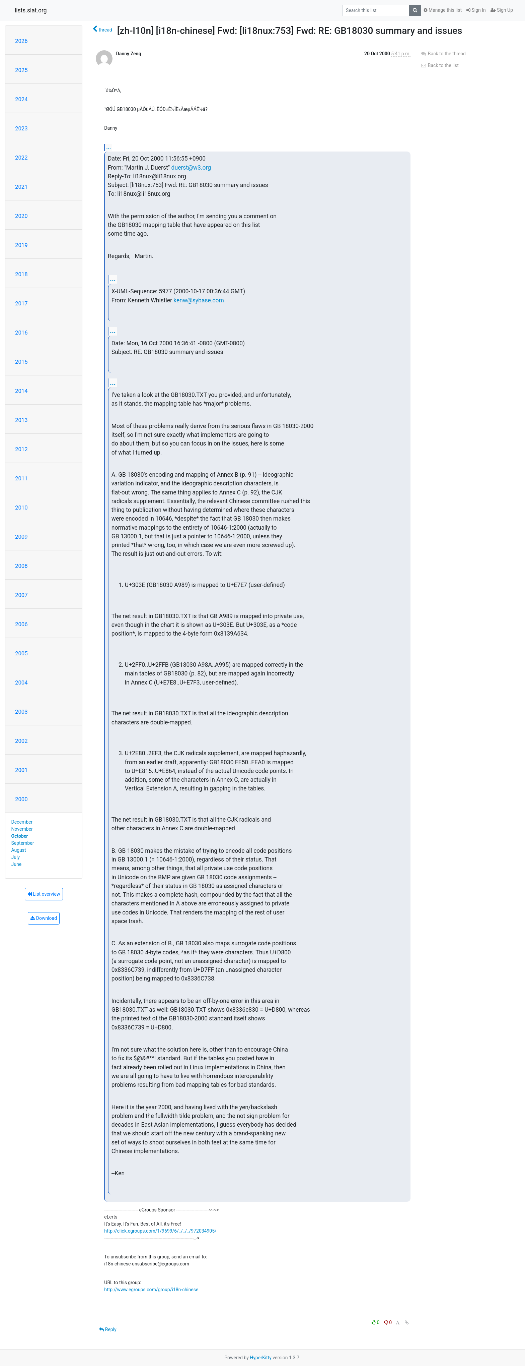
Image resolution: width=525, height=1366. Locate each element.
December (22, 822)
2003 (21, 711)
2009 (21, 536)
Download (43, 918)
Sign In (476, 10)
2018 (21, 274)
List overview (43, 894)
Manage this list (443, 10)
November (22, 829)
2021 (21, 186)
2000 (21, 799)
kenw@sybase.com (198, 300)
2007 (21, 595)
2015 (21, 361)
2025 (21, 70)
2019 (21, 245)
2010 (21, 507)
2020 (21, 216)
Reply (107, 1329)
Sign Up (502, 10)
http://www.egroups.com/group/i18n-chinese (151, 1289)
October (19, 836)
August (18, 850)
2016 (21, 332)
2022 (21, 157)
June (16, 864)
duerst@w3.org (191, 167)
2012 (21, 449)
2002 (21, 740)
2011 (21, 478)
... (108, 147)
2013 (21, 420)
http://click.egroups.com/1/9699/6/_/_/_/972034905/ (160, 1231)
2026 (21, 41)
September (22, 843)
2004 (21, 682)
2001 (21, 770)
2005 (21, 653)
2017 (21, 303)
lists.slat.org (31, 10)
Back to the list (439, 65)
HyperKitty (261, 1357)
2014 (21, 391)
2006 (21, 624)
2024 (21, 99)
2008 (21, 565)
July (15, 857)
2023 (21, 128)
